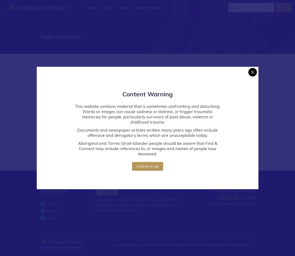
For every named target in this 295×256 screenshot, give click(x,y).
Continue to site (147, 166)
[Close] (252, 72)
